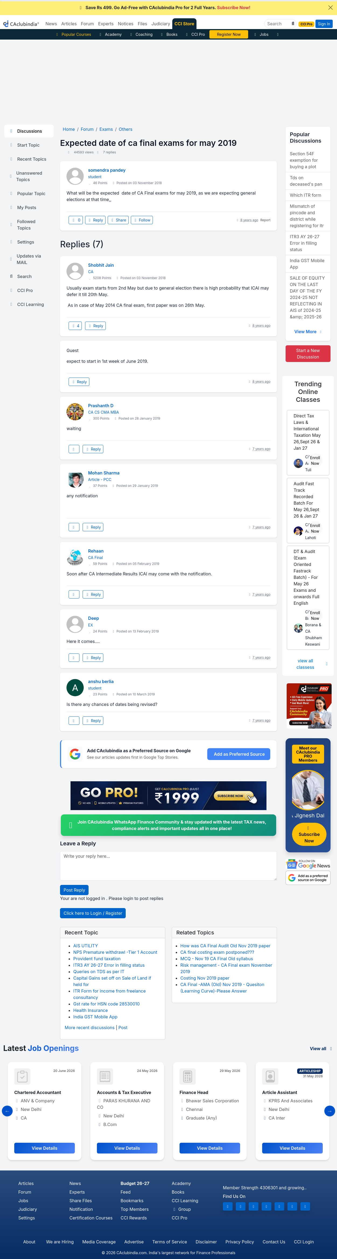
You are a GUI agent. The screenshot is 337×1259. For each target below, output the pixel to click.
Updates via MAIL (25, 259)
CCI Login (304, 1241)
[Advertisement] (168, 80)
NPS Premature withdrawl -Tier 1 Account (115, 952)
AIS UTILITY (85, 945)
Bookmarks (132, 1200)
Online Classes (308, 391)
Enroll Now (315, 460)
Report (265, 220)
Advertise (134, 1241)
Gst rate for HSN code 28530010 (106, 1004)
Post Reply (74, 890)
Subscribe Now (309, 834)
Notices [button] (126, 23)
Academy (110, 34)
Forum (24, 1192)
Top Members (135, 1209)
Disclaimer (206, 1241)
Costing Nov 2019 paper (204, 978)
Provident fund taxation (97, 958)
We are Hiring (59, 1241)
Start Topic (24, 145)
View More (308, 331)
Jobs (260, 34)
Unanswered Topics (25, 176)
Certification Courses (91, 1218)
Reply (95, 220)
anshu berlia (101, 681)
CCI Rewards (134, 1218)
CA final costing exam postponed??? (217, 952)
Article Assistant (279, 1092)
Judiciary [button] (161, 23)
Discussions (25, 131)
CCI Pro (194, 34)
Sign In (324, 24)
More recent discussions (89, 1027)
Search (20, 276)
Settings (21, 242)
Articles (26, 1183)
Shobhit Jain (101, 265)
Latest (41, 1048)
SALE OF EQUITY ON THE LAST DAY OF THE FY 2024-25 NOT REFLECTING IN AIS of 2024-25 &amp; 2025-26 (307, 297)
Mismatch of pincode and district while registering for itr (307, 215)
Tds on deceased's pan (306, 181)
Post (122, 1027)
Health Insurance (90, 1010)
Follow (141, 220)
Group (181, 1209)
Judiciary (27, 1209)
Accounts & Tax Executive (124, 1092)
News (75, 1183)
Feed (126, 1192)
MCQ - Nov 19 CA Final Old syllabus (216, 958)
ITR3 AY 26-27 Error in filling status (109, 965)
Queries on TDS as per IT (98, 971)
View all (322, 1048)
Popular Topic (27, 193)
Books (169, 34)
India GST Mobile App (95, 1016)
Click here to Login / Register (93, 913)
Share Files (80, 1200)
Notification (81, 1209)
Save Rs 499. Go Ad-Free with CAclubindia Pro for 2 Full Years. (164, 7)
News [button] (51, 23)
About (29, 1241)
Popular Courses (73, 34)
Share (118, 220)
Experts (77, 1192)
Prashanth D (100, 405)
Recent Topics (27, 159)
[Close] (330, 7)
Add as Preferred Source (239, 754)
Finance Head (194, 1092)
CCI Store (184, 23)
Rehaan (96, 551)
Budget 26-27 (135, 1183)
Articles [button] (69, 23)
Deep (93, 618)
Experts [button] (106, 23)
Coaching (141, 34)
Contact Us (274, 1241)
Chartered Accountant (37, 1092)
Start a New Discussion (308, 354)
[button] (292, 23)
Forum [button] (87, 23)
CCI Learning (26, 304)
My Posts (22, 207)
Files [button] (142, 23)
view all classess (312, 664)
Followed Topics (22, 225)
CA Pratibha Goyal (229, 34)
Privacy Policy (240, 1241)
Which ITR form (305, 195)
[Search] (278, 23)
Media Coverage (99, 1241)
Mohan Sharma (104, 473)
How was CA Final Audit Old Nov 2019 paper (225, 945)
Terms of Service (169, 1241)
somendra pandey (106, 170)
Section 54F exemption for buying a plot (304, 160)
